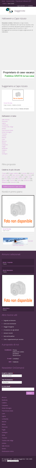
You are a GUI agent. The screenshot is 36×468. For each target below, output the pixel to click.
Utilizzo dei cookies (18, 352)
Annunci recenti (8, 333)
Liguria (4, 123)
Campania (5, 145)
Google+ (6, 465)
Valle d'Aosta (5, 119)
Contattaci (30, 5)
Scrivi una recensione (10, 323)
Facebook (2, 465)
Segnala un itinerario (10, 320)
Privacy (15, 350)
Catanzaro (13, 182)
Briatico (4, 180)
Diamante (21, 179)
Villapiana (4, 182)
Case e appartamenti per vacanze (13, 339)
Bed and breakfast (9, 336)
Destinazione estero (8, 451)
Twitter (11, 465)
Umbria (4, 136)
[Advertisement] (17, 51)
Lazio (3, 139)
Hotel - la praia (7, 262)
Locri (28, 179)
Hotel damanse (8, 270)
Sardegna (4, 154)
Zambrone (27, 180)
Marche (4, 137)
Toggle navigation (3, 11)
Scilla (23, 177)
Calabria (4, 150)
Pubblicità (15, 362)
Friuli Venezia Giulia (7, 130)
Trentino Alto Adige (7, 127)
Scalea (13, 179)
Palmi (19, 180)
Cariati (30, 177)
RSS (15, 465)
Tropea (4, 173)
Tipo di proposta (8, 380)
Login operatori (21, 5)
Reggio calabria (13, 173)
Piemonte (5, 121)
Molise (4, 143)
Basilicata (4, 148)
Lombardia (5, 125)
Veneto (4, 128)
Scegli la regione (8, 373)
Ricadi (6, 179)
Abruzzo (4, 141)
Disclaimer (16, 353)
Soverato (24, 173)
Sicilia (3, 152)
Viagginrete (19, 10)
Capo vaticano (16, 175)
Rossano (4, 177)
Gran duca (6, 308)
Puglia (3, 146)
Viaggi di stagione (9, 327)
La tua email (6, 386)
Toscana (4, 134)
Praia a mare (27, 175)
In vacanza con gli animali (11, 330)
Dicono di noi (17, 355)
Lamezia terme (14, 177)
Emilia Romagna (6, 132)
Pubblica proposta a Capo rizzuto (13, 186)
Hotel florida (8, 103)
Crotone (11, 180)
